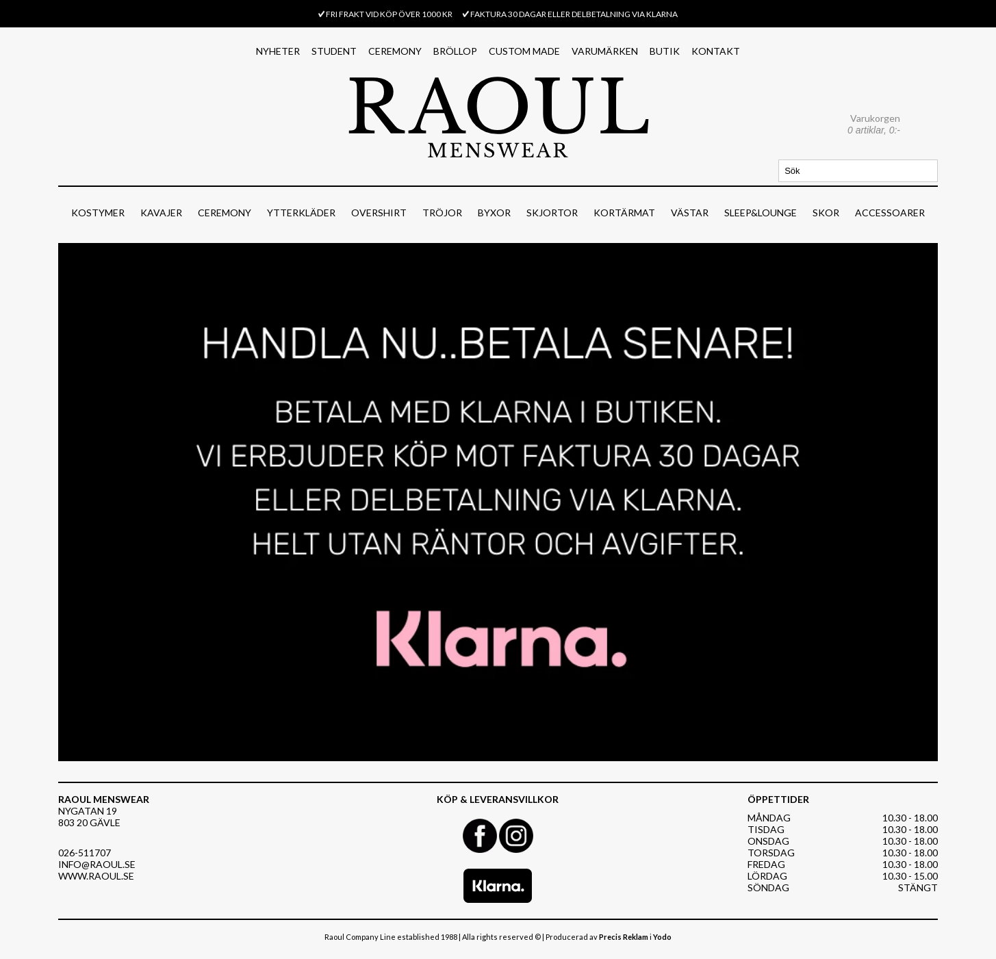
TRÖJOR (442, 212)
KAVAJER (161, 212)
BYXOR (494, 212)
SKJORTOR (552, 212)
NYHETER (278, 51)
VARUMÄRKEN (605, 51)
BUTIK (665, 51)
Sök (928, 170)
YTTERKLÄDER (301, 212)
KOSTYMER (98, 212)
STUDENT (334, 51)
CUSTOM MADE (524, 51)
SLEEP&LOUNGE (760, 212)
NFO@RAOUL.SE (99, 864)
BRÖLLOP (455, 51)
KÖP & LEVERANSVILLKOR (498, 799)
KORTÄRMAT (624, 212)
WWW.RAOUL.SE (96, 876)
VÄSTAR (689, 212)
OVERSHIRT (379, 212)
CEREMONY (395, 51)
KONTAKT (715, 51)
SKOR (826, 212)
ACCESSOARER (890, 212)
